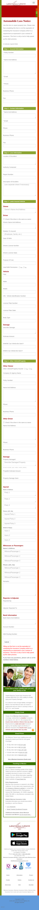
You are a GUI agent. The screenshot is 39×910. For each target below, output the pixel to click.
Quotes (8, 879)
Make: (5, 281)
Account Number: (8, 627)
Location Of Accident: (10, 156)
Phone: (5, 128)
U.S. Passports (11, 806)
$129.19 (21, 752)
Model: (5, 289)
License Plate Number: (10, 303)
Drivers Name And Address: (12, 222)
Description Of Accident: (11, 181)
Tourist (29, 727)
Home (7, 875)
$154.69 (21, 755)
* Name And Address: (10, 60)
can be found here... (25, 814)
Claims (19, 879)
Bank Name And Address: (11, 618)
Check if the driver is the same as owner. (18, 422)
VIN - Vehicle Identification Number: (14, 296)
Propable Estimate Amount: (12, 471)
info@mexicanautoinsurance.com (19, 860)
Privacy (31, 875)
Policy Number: (8, 380)
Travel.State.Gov (21, 779)
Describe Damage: (9, 327)
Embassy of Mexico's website (16, 788)
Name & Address (9, 548)
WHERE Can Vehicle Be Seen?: (13, 343)
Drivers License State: (10, 253)
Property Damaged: (9, 459)
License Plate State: (9, 310)
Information (19, 875)
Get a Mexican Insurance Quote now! (19, 759)
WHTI (30, 771)
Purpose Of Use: (8, 260)
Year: (4, 274)
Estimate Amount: (9, 336)
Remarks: (6, 581)
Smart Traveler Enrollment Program (17, 809)
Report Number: (8, 174)
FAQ (19, 884)
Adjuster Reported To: (10, 608)
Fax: (4, 98)
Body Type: (6, 317)
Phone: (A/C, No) (9, 565)
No (25, 267)
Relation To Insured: (9, 231)
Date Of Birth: (7, 238)
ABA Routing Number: (10, 634)
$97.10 (21, 747)
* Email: (5, 76)
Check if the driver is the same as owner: (18, 219)
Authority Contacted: (9, 167)
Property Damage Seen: (11, 478)
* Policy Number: (8, 52)
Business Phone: (8, 91)
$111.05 (21, 750)
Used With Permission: (10, 267)
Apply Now (8, 884)
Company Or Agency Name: (12, 373)
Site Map (31, 884)
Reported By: (7, 601)
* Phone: (6, 84)
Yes (20, 267)
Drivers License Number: (11, 245)
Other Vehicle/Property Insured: (13, 369)
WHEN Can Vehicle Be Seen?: (13, 351)
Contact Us (31, 879)
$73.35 (21, 744)
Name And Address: (9, 387)
